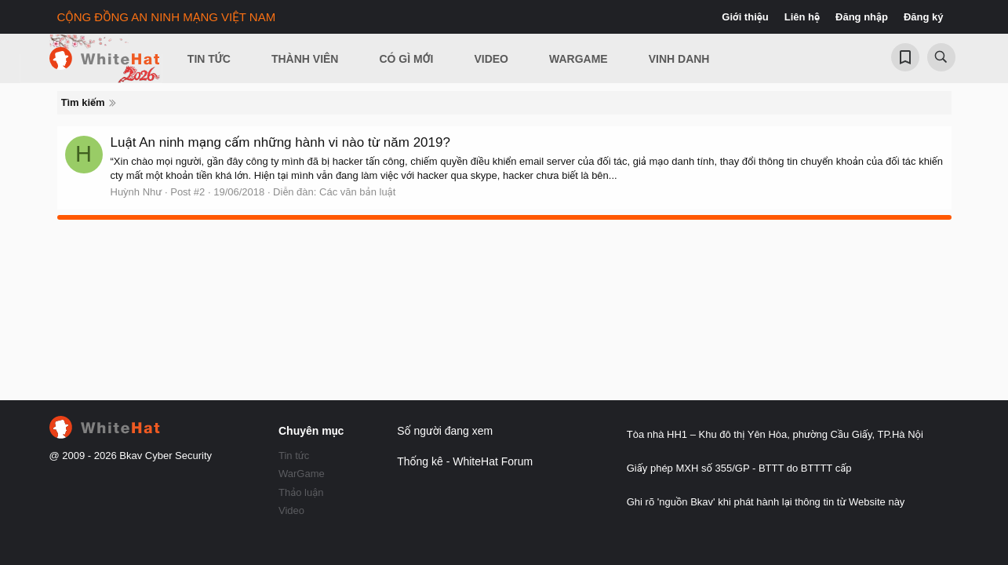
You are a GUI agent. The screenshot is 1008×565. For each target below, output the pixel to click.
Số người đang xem (445, 431)
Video (491, 59)
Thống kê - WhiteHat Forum (465, 461)
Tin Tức (209, 59)
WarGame (301, 473)
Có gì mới (406, 59)
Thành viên (305, 59)
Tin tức (293, 455)
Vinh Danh (679, 59)
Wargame (578, 59)
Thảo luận (301, 492)
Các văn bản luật (357, 192)
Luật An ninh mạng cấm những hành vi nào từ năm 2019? (280, 142)
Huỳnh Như (136, 192)
